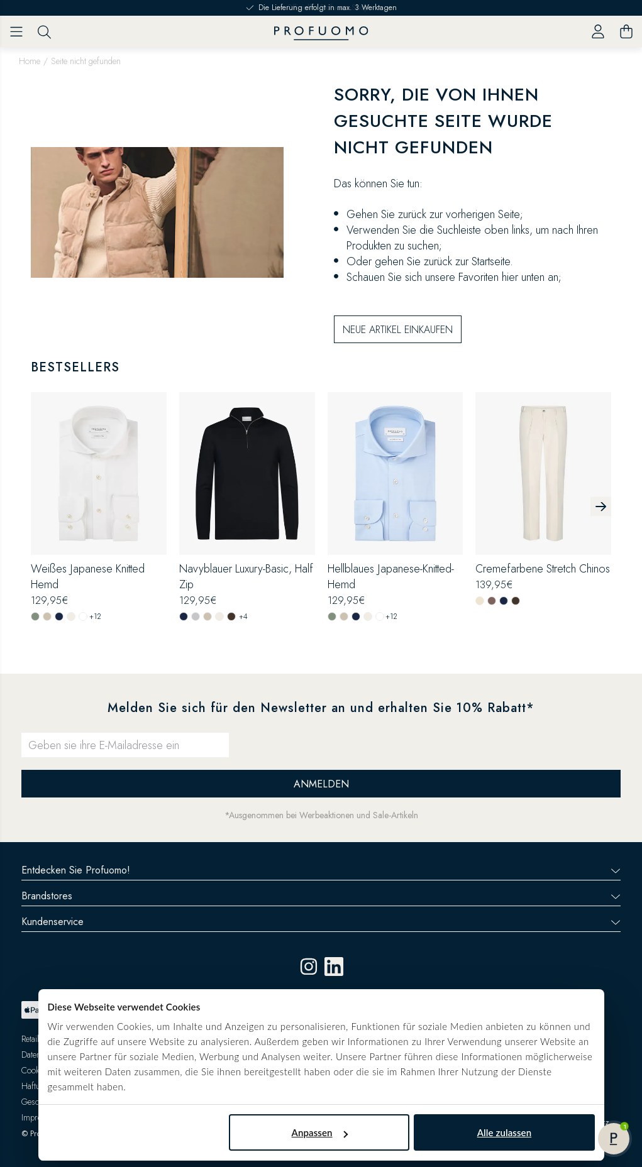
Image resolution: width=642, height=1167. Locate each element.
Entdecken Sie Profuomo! (321, 870)
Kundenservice (321, 921)
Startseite (491, 261)
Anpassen (320, 1132)
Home (29, 61)
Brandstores (321, 896)
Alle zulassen (504, 1132)
